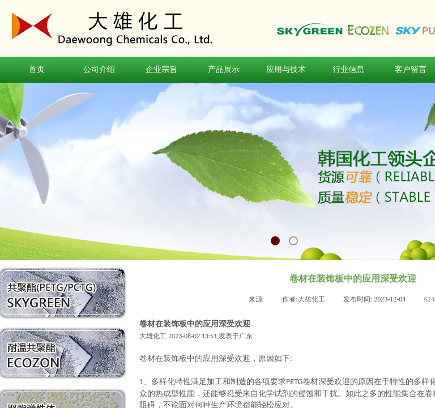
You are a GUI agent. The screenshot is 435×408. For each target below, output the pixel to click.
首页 (37, 69)
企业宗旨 (161, 69)
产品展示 (224, 69)
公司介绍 (99, 69)
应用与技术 (286, 69)
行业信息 (348, 69)
